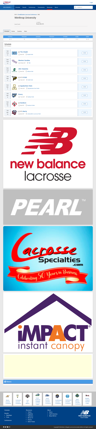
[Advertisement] (48, 366)
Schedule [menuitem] (17, 7)
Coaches (19, 31)
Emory (20, 94)
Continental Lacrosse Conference (18, 402)
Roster (13, 31)
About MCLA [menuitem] (52, 416)
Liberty (24, 111)
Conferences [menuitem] (8, 420)
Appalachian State (26, 86)
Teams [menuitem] (29, 412)
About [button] (56, 7)
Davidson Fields (31, 105)
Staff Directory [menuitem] (53, 414)
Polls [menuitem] (7, 417)
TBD (29, 63)
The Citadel (24, 52)
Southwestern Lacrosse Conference (68, 401)
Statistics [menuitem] (30, 416)
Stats (25, 31)
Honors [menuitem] (30, 420)
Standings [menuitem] (9, 415)
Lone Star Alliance (27, 402)
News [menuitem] (50, 412)
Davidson (23, 103)
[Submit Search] (75, 7)
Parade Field (30, 54)
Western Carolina (24, 60)
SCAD (25, 77)
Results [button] (24, 7)
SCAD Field (30, 80)
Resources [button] (49, 7)
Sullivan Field (30, 71)
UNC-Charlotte (23, 69)
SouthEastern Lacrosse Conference (27, 14)
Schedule (6, 31)
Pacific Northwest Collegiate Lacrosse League (37, 401)
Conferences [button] (32, 7)
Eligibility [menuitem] (30, 414)
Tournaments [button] (41, 7)
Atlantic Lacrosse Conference (8, 402)
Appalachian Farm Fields (33, 88)
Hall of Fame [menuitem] (31, 421)
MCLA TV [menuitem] (30, 418)
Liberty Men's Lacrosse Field (34, 113)
